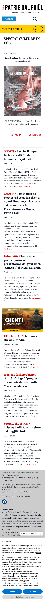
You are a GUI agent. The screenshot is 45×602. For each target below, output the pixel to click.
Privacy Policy (33, 478)
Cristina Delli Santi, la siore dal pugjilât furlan (22, 427)
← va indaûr (14, 134)
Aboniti (9, 18)
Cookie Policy (7, 480)
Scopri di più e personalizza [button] (22, 597)
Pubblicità (22, 478)
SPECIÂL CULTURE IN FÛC (22, 40)
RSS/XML (13, 478)
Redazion (5, 478)
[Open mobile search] (35, 19)
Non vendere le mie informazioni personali (17, 571)
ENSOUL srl (6, 496)
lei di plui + (25, 186)
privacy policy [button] (24, 581)
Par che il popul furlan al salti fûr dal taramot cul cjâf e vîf (21, 155)
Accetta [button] (33, 591)
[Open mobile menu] (40, 19)
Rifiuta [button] (12, 591)
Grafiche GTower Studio (21, 496)
